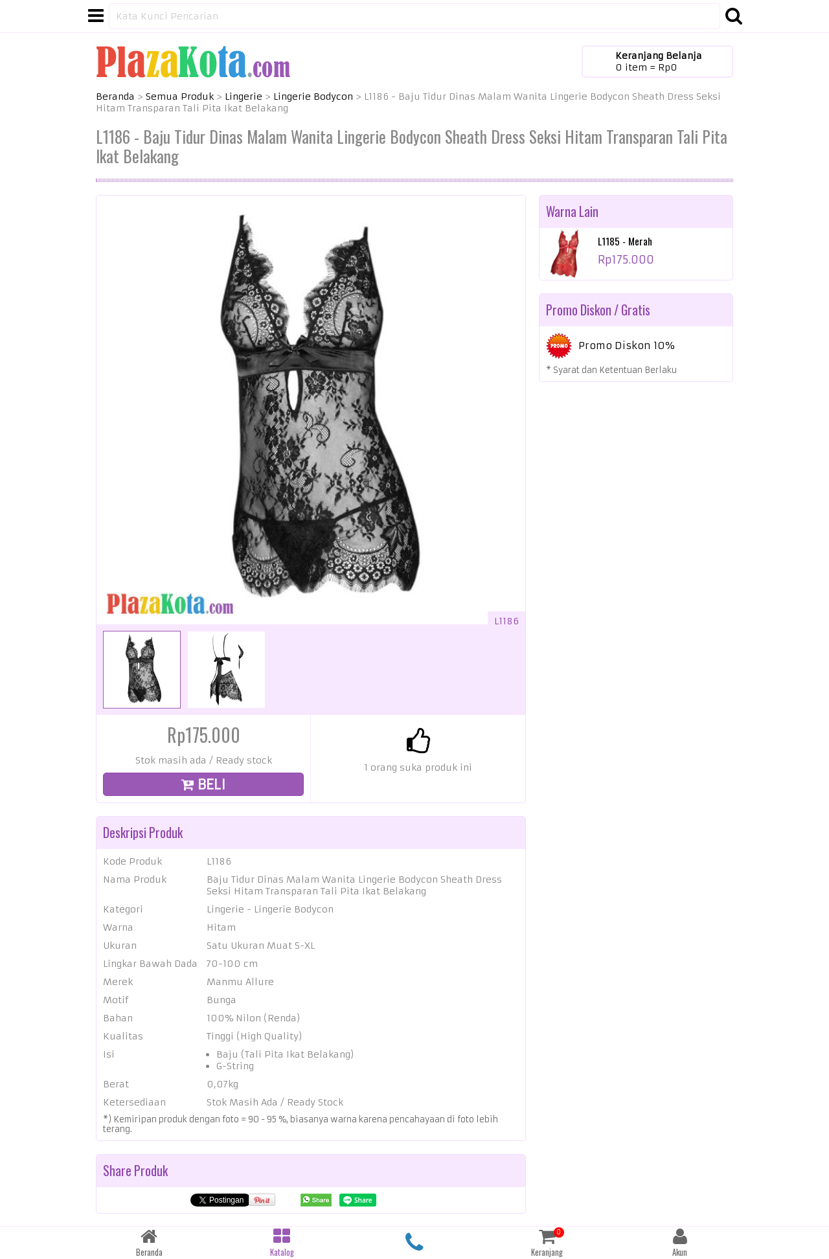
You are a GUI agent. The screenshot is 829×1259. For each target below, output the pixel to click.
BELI (203, 784)
